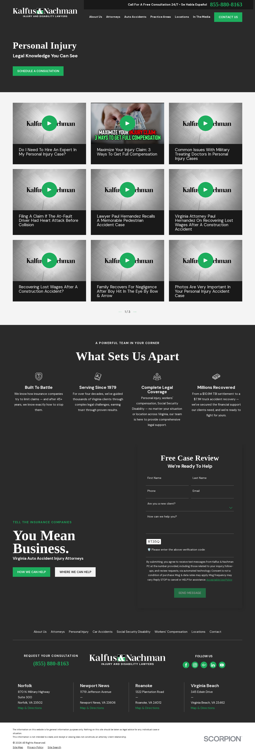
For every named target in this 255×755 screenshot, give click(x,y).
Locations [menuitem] (182, 17)
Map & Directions (30, 708)
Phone (157, 491)
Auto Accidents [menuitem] (135, 17)
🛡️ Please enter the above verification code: (182, 549)
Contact (215, 632)
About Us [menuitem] (95, 17)
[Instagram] (195, 665)
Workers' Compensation (171, 632)
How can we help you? (168, 516)
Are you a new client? (167, 503)
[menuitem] (18, 747)
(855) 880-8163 (51, 663)
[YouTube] (222, 665)
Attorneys (58, 632)
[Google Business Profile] (204, 665)
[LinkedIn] (213, 665)
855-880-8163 (226, 5)
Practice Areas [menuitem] (160, 17)
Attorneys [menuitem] (113, 17)
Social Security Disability (133, 632)
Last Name (205, 478)
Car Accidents (103, 632)
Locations (198, 632)
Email (201, 491)
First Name (160, 478)
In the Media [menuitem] (201, 17)
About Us (40, 632)
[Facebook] (186, 665)
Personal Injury (78, 632)
